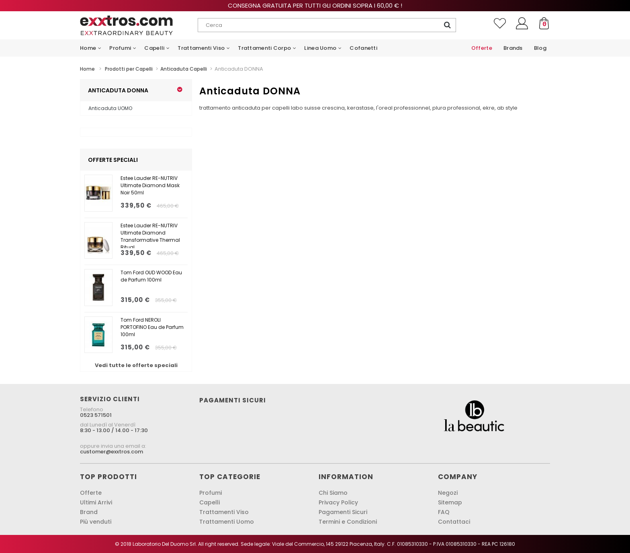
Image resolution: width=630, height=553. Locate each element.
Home (87, 68)
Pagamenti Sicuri (343, 512)
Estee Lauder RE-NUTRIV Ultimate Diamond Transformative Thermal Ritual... (150, 235)
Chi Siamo (333, 493)
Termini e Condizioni (348, 522)
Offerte (91, 493)
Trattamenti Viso (224, 512)
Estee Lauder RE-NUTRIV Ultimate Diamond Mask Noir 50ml (150, 185)
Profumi (210, 493)
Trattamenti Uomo (226, 522)
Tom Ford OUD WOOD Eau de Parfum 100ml (151, 276)
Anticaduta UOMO (110, 108)
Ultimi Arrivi (96, 502)
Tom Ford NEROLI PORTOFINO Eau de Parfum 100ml (152, 327)
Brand (89, 512)
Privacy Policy (338, 502)
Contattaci (454, 522)
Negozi (448, 493)
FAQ (444, 512)
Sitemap (450, 502)
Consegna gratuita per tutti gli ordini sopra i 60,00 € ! (315, 5)
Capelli (209, 502)
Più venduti (95, 522)
